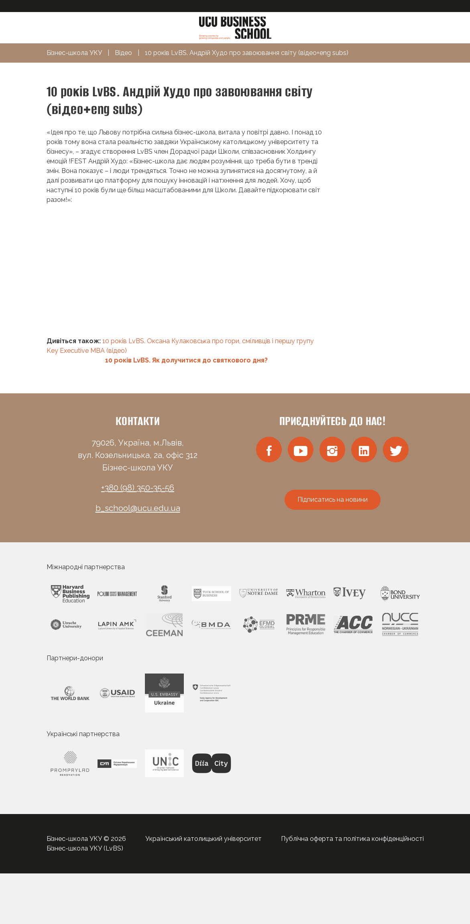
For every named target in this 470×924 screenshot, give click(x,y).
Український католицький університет (203, 839)
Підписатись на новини (332, 499)
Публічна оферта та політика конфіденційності (352, 839)
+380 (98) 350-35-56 (137, 488)
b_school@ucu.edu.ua (138, 508)
